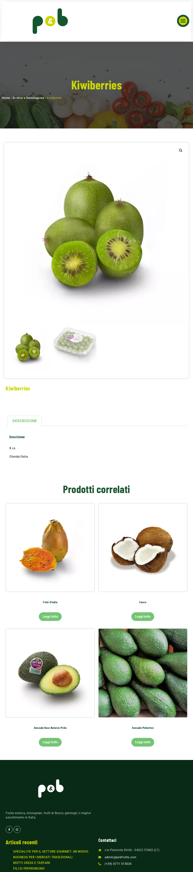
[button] (183, 21)
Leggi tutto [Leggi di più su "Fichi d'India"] (50, 616)
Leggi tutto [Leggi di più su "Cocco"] (142, 616)
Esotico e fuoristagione (28, 98)
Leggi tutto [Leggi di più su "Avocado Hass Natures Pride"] (50, 742)
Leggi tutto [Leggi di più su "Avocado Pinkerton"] (142, 742)
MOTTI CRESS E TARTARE (31, 863)
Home (6, 98)
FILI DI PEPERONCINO (28, 868)
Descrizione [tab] (24, 421)
